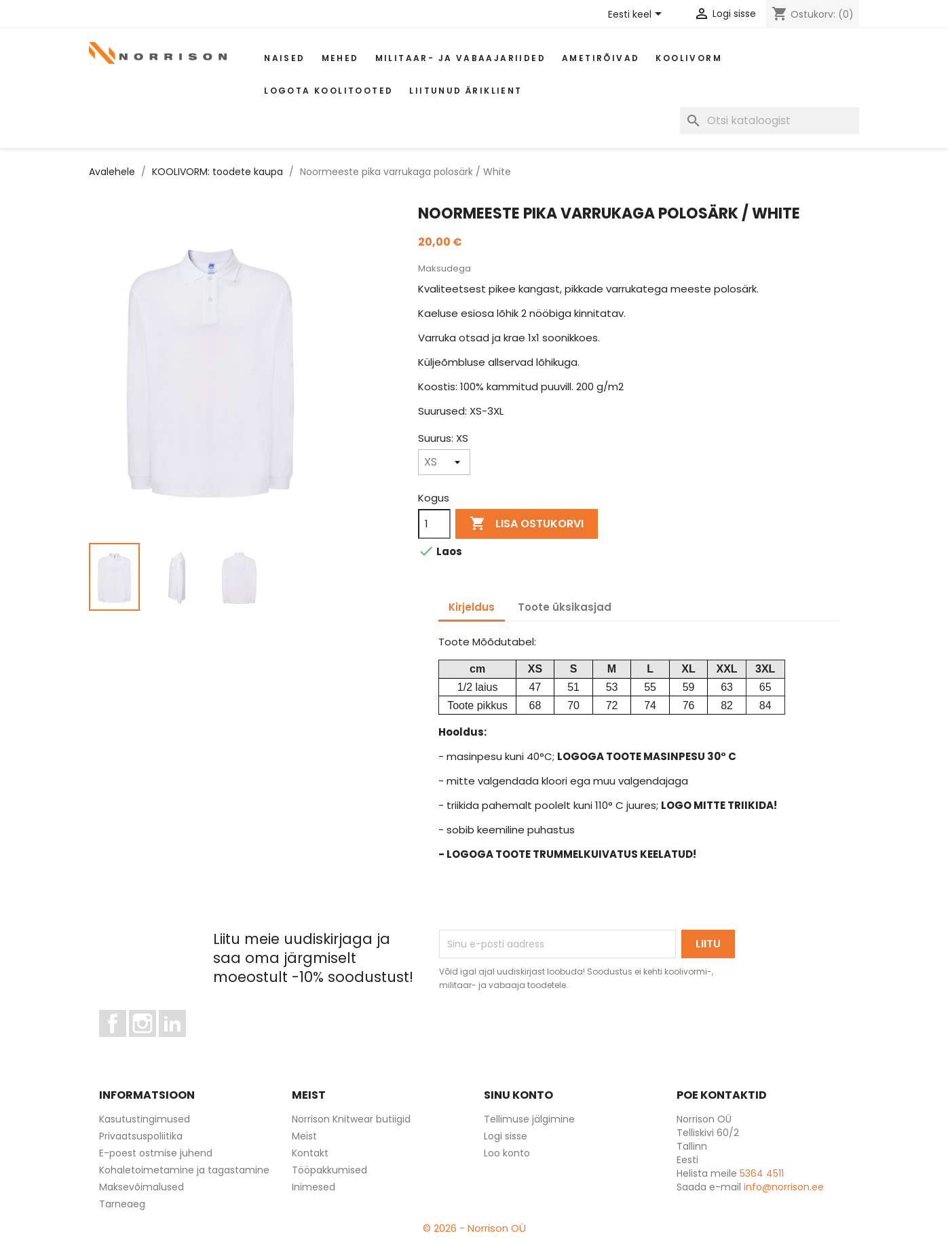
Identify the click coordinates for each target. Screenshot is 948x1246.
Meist (304, 1136)
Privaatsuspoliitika (141, 1136)
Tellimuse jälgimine (529, 1119)
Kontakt (310, 1153)
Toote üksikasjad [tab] (564, 607)
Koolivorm (689, 58)
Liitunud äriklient (465, 90)
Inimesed (313, 1187)
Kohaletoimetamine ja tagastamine (184, 1170)
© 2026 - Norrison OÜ (474, 1228)
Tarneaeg (122, 1204)
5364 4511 (762, 1173)
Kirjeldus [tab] (472, 607)
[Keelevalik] (637, 15)
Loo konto (507, 1153)
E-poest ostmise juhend (155, 1153)
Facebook (126, 1043)
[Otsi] (769, 120)
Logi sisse (505, 1136)
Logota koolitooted (328, 90)
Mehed (340, 58)
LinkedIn (180, 1043)
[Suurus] (444, 462)
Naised (284, 58)
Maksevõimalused (141, 1187)
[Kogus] (434, 524)
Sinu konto (518, 1095)
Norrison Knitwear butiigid (351, 1119)
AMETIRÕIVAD (600, 58)
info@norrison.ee (784, 1187)
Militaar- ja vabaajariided (460, 58)
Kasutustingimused (144, 1119)
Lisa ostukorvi (527, 524)
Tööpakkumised (329, 1170)
